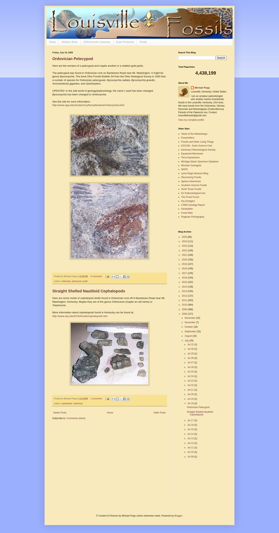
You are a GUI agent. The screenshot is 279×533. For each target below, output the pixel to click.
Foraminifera (187, 137)
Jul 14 (190, 434)
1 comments (96, 398)
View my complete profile (191, 120)
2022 (185, 250)
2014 (185, 286)
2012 (185, 295)
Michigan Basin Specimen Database (200, 161)
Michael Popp (202, 87)
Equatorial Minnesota (192, 153)
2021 (185, 255)
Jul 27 (190, 362)
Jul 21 (190, 389)
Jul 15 (190, 429)
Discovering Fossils (191, 177)
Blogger (178, 515)
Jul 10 (190, 452)
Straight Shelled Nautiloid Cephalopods (88, 291)
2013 (185, 291)
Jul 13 (190, 438)
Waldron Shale (70, 41)
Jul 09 (190, 456)
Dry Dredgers (188, 201)
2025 (185, 237)
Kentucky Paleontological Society (198, 149)
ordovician (66, 281)
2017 (185, 273)
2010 (185, 304)
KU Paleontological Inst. (193, 193)
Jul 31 (190, 344)
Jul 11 (190, 447)
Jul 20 (190, 394)
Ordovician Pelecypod (72, 59)
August (189, 336)
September (191, 331)
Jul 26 (190, 367)
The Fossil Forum (190, 197)
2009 (185, 309)
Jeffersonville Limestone (97, 41)
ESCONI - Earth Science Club (196, 145)
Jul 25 (190, 371)
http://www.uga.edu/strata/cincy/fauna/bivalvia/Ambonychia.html (88, 105)
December (190, 318)
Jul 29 (190, 353)
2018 (185, 268)
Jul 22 (190, 385)
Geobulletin (187, 209)
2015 (185, 282)
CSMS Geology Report (193, 205)
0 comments (96, 276)
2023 (185, 246)
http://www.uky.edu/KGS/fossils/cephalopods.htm (80, 316)
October (189, 326)
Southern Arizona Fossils (194, 185)
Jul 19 (190, 399)
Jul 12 (190, 443)
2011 (185, 300)
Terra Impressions (190, 157)
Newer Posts (59, 412)
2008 (185, 314)
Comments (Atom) (75, 418)
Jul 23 (190, 380)
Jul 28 (190, 358)
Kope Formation (125, 41)
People (143, 41)
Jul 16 (190, 425)
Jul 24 (190, 376)
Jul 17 (190, 420)
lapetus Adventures (191, 181)
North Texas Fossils (191, 189)
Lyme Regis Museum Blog (194, 173)
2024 (185, 241)
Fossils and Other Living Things (197, 141)
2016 (185, 277)
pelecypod (76, 281)
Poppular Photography (192, 216)
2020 (185, 259)
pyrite (85, 281)
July (187, 340)
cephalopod (66, 403)
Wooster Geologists (191, 165)
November (190, 322)
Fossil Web (187, 213)
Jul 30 (190, 349)
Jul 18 (190, 403)
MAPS (184, 169)
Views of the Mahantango (194, 134)
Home (52, 41)
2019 (185, 264)
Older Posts (159, 412)
